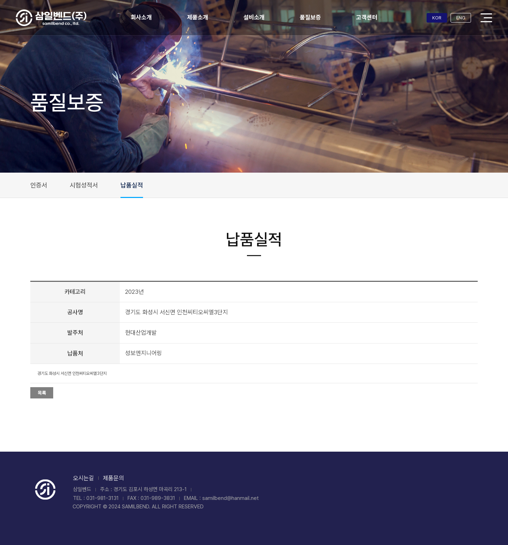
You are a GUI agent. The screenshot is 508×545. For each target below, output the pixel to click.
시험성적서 (84, 185)
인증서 (38, 185)
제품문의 (113, 478)
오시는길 (83, 478)
